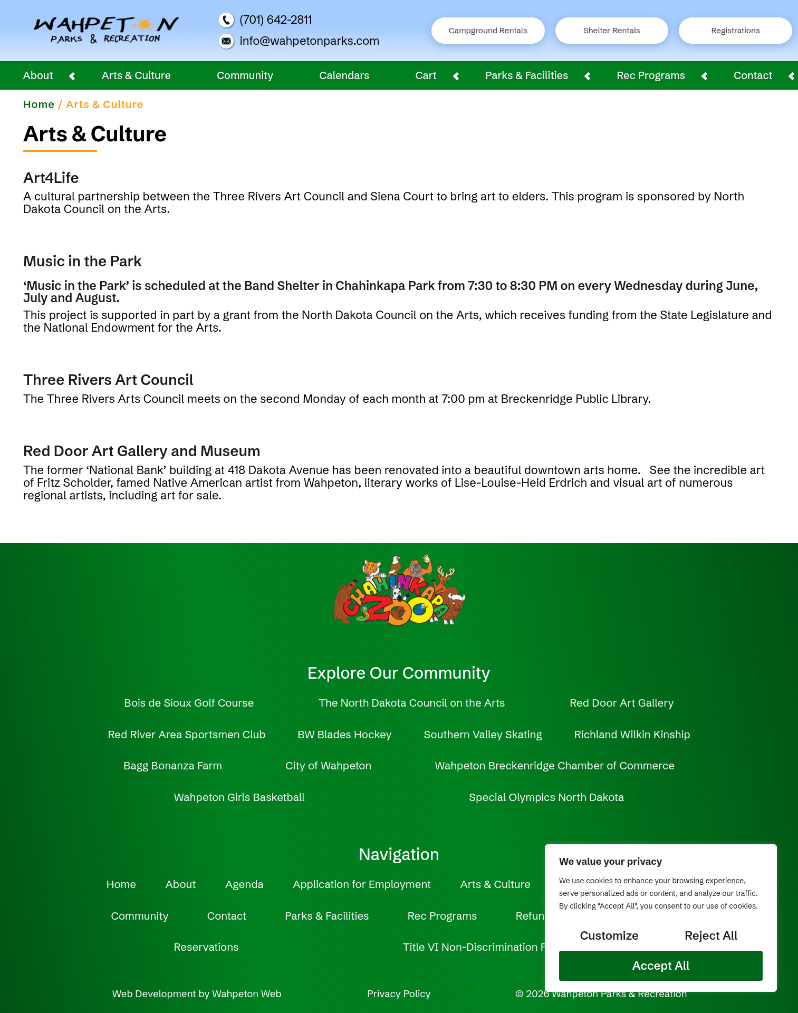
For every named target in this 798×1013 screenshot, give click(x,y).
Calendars (345, 75)
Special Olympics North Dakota (546, 797)
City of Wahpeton (328, 765)
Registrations (736, 30)
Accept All (660, 966)
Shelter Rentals (611, 30)
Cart (426, 75)
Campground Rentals (488, 30)
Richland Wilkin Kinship (632, 734)
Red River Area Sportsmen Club (186, 734)
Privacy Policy (399, 994)
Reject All (711, 936)
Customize (609, 936)
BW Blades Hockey (344, 734)
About (38, 75)
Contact (753, 75)
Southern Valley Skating (483, 734)
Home (39, 104)
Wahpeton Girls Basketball (239, 797)
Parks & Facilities (526, 75)
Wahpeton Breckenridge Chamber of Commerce (554, 765)
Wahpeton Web (246, 994)
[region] (661, 918)
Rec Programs (651, 75)
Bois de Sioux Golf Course (189, 702)
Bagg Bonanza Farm (172, 765)
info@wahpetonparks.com (298, 41)
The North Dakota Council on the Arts (412, 702)
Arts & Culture (136, 75)
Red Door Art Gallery (622, 702)
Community (245, 75)
